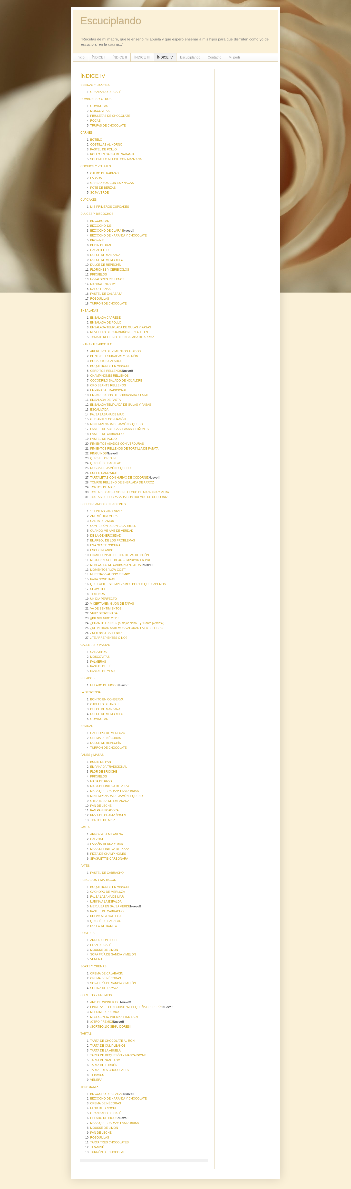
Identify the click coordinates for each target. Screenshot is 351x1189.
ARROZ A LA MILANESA (106, 834)
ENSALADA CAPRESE (105, 317)
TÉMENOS (97, 594)
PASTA (85, 827)
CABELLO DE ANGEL (104, 704)
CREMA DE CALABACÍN (106, 973)
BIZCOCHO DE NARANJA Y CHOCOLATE (118, 235)
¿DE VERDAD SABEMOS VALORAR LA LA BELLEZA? (126, 628)
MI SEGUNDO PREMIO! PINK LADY (114, 1017)
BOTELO (96, 139)
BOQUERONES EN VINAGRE (110, 366)
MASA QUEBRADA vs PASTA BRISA (114, 791)
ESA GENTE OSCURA (105, 545)
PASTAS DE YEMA (103, 671)
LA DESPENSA (90, 692)
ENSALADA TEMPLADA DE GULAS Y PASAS (120, 327)
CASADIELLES (100, 250)
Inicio (81, 57)
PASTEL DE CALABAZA (106, 293)
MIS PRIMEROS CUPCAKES (109, 206)
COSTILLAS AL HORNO (106, 144)
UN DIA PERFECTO (103, 598)
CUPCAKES (88, 199)
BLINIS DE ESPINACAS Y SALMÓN (114, 356)
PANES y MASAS (92, 755)
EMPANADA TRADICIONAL (108, 390)
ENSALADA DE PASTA (105, 400)
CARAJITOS (98, 652)
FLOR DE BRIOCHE (103, 771)
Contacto (214, 57)
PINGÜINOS (98, 453)
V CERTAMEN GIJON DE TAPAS (112, 603)
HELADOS (87, 678)
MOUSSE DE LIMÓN (104, 950)
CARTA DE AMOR (102, 521)
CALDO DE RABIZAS (104, 173)
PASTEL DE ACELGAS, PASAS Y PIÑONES (119, 429)
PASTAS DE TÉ (100, 666)
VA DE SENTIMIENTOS (106, 608)
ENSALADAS (89, 310)
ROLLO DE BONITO (103, 926)
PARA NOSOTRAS (102, 579)
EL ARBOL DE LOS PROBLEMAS (112, 540)
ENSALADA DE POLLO (105, 322)
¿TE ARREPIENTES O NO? (108, 637)
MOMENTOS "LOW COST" (108, 569)
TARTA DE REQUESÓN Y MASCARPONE (118, 1055)
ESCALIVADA (99, 409)
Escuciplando (110, 21)
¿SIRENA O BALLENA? (106, 633)
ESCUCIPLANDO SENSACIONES (103, 504)
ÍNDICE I (98, 57)
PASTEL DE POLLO (103, 149)
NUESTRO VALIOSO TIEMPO (110, 574)
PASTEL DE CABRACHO (107, 434)
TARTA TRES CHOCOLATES (109, 1070)
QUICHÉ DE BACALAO (105, 463)
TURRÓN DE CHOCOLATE (108, 303)
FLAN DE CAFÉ (100, 945)
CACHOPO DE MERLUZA (107, 733)
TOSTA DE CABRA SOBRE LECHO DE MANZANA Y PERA (129, 492)
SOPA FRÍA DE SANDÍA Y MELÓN (113, 954)
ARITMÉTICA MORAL (104, 516)
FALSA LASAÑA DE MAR (107, 414)
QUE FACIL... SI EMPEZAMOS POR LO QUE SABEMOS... (129, 584)
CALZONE (97, 839)
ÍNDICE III (142, 57)
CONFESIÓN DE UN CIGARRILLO (113, 526)
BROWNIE (97, 240)
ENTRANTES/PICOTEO (96, 344)
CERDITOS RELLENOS (106, 371)
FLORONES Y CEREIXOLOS (109, 269)
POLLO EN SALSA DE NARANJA (112, 154)
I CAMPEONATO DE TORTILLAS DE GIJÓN (119, 555)
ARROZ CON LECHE (104, 940)
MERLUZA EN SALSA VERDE (110, 906)
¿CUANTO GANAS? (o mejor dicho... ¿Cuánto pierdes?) (127, 623)
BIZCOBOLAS (99, 221)
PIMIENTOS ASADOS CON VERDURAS (117, 443)
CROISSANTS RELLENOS (108, 385)
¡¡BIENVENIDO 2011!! (104, 618)
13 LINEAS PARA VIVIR (106, 511)
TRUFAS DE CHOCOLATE (108, 125)
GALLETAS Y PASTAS (95, 645)
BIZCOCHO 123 (100, 225)
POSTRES (87, 933)
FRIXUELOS (98, 274)
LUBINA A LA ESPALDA (106, 901)
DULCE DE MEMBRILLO (106, 260)
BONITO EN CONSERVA (106, 699)
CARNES (86, 132)
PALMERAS (98, 661)
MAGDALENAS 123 (103, 284)
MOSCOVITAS (100, 111)
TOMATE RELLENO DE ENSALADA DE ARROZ (122, 337)
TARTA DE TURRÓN (103, 1065)
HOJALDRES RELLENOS (107, 279)
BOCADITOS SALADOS (106, 361)
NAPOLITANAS (100, 289)
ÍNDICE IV (165, 57)
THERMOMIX (89, 1087)
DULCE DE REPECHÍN (105, 264)
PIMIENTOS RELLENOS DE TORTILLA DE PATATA (124, 448)
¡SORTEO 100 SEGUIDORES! (110, 1026)
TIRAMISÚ (97, 1075)
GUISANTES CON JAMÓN (108, 419)
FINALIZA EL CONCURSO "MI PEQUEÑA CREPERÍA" (126, 1007)
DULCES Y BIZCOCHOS (96, 214)
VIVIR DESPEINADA (104, 613)
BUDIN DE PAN (100, 245)
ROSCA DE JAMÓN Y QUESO (110, 468)
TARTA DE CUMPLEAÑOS (108, 1045)
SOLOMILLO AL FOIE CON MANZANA (116, 159)
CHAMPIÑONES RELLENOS (109, 375)
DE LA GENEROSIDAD (105, 535)
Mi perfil (235, 57)
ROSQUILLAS (99, 298)
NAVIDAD (86, 726)
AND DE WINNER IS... (105, 1002)
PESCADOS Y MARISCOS (98, 880)
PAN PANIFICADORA (104, 810)
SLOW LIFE (98, 589)
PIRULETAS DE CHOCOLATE (110, 116)
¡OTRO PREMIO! (101, 1021)
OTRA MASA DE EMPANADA (109, 801)
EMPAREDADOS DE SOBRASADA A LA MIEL (120, 395)
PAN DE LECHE (101, 805)
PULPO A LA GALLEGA (105, 916)
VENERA (96, 959)
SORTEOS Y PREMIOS (96, 995)
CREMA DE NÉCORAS (105, 738)
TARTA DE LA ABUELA (105, 1050)
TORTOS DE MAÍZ (102, 487)
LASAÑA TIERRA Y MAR (106, 844)
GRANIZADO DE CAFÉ (105, 92)
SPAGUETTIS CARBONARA (109, 858)
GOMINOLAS (99, 106)
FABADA (96, 178)
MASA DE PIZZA (101, 781)
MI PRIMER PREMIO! (104, 1012)
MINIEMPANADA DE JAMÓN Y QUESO (116, 424)
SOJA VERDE (99, 192)
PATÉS (85, 865)
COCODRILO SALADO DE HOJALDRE (116, 380)
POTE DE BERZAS (103, 187)
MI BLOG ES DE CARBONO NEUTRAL (116, 565)
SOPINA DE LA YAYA (104, 988)
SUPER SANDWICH (103, 473)
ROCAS (95, 120)
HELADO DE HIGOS (103, 685)
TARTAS (86, 1033)
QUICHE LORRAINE (103, 458)
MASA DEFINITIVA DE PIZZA (109, 786)
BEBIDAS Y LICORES (95, 85)
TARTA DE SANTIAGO (105, 1060)
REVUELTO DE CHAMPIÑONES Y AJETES (119, 332)
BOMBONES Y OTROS (95, 99)
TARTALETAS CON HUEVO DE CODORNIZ (119, 477)
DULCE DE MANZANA (105, 255)
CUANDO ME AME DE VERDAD (111, 530)
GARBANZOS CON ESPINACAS (112, 183)
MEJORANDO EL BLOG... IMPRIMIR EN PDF (120, 560)
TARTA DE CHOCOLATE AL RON (112, 1040)
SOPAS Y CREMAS (93, 966)
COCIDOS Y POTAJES (95, 166)
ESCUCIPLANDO (101, 550)
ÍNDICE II (120, 57)
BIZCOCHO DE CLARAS (106, 230)
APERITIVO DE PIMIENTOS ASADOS (115, 351)
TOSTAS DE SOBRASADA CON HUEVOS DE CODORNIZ (129, 497)
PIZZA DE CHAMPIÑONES (108, 815)
